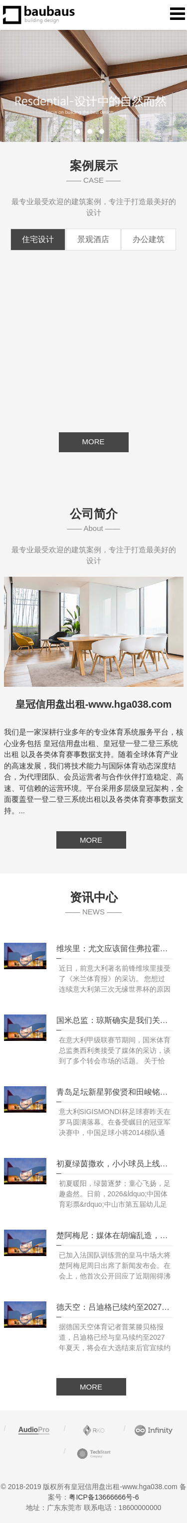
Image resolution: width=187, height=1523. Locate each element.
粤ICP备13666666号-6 (104, 1497)
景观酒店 (93, 239)
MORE (91, 840)
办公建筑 (149, 239)
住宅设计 (38, 239)
